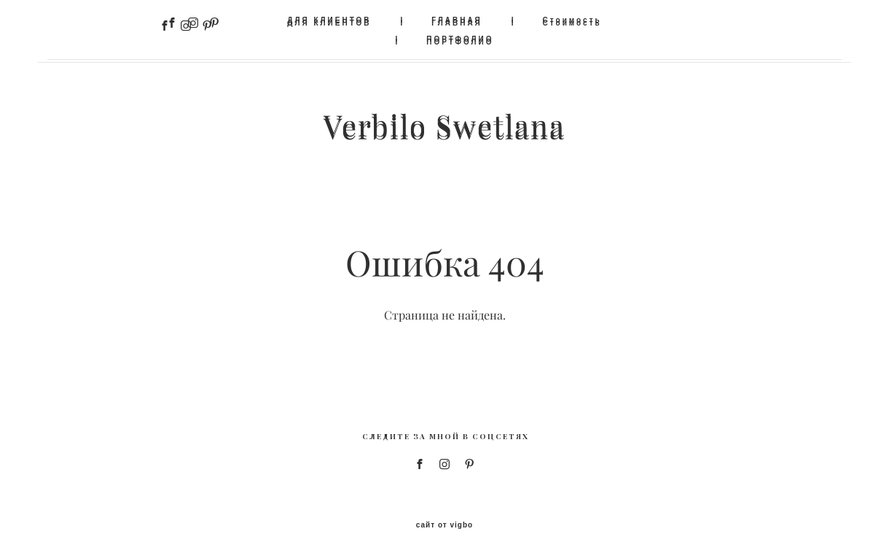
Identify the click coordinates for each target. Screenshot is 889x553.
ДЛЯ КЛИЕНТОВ (329, 20)
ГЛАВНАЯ (456, 20)
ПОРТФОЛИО (459, 39)
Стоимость (572, 20)
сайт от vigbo (444, 518)
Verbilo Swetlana (444, 125)
